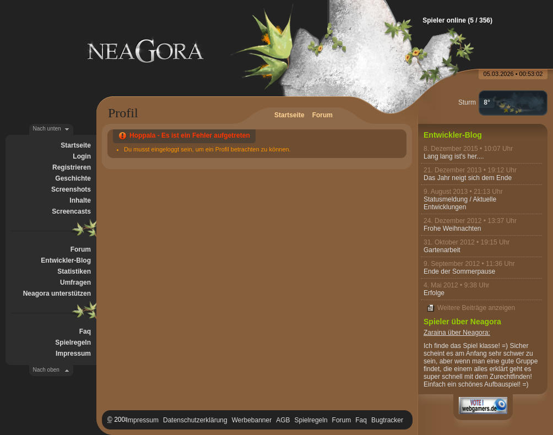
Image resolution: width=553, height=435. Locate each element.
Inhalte (80, 200)
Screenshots (71, 189)
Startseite (76, 145)
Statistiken (74, 271)
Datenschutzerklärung (195, 420)
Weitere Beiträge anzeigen (476, 308)
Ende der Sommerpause (459, 271)
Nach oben (46, 370)
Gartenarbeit (442, 250)
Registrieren (71, 167)
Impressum (73, 353)
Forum (81, 249)
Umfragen (75, 282)
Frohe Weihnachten (452, 228)
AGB (283, 420)
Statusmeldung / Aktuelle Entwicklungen (460, 203)
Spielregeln (73, 342)
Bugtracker (387, 420)
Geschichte (73, 178)
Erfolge (434, 293)
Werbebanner (252, 420)
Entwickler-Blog (66, 260)
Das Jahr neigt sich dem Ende (468, 178)
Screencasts (71, 211)
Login (82, 156)
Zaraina (435, 332)
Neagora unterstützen (57, 293)
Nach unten (47, 129)
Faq (85, 331)
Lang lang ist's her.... (454, 156)
